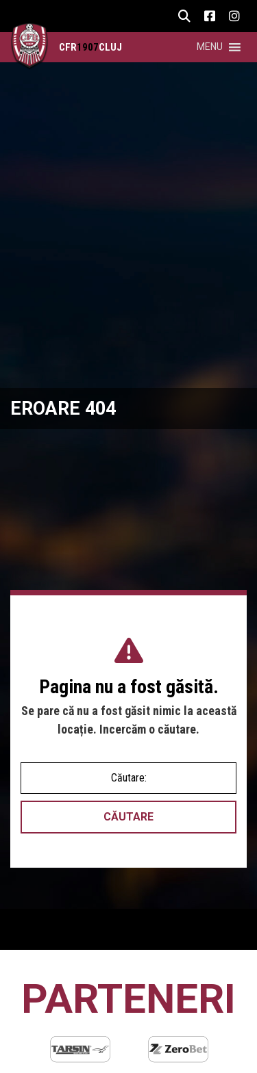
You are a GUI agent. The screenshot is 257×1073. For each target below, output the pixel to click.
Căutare (128, 816)
